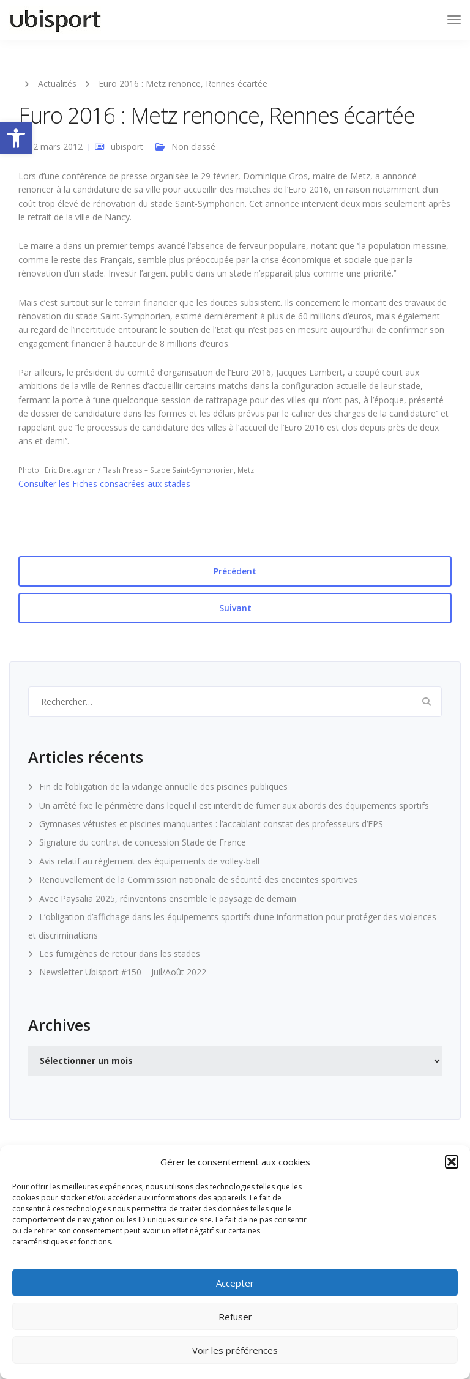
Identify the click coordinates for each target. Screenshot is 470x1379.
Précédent (235, 571)
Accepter (235, 1283)
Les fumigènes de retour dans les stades (119, 953)
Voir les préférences (235, 1350)
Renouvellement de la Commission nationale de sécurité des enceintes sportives (198, 879)
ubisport (127, 146)
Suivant (235, 608)
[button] (16, 138)
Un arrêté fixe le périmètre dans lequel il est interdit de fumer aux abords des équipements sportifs (234, 805)
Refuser (235, 1316)
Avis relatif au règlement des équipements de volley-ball (149, 861)
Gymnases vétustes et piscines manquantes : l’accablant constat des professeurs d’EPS (211, 824)
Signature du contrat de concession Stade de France (142, 842)
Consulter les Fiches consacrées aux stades (104, 483)
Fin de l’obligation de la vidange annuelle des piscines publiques (163, 786)
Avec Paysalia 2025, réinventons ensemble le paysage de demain (167, 898)
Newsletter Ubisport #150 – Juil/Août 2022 (122, 972)
